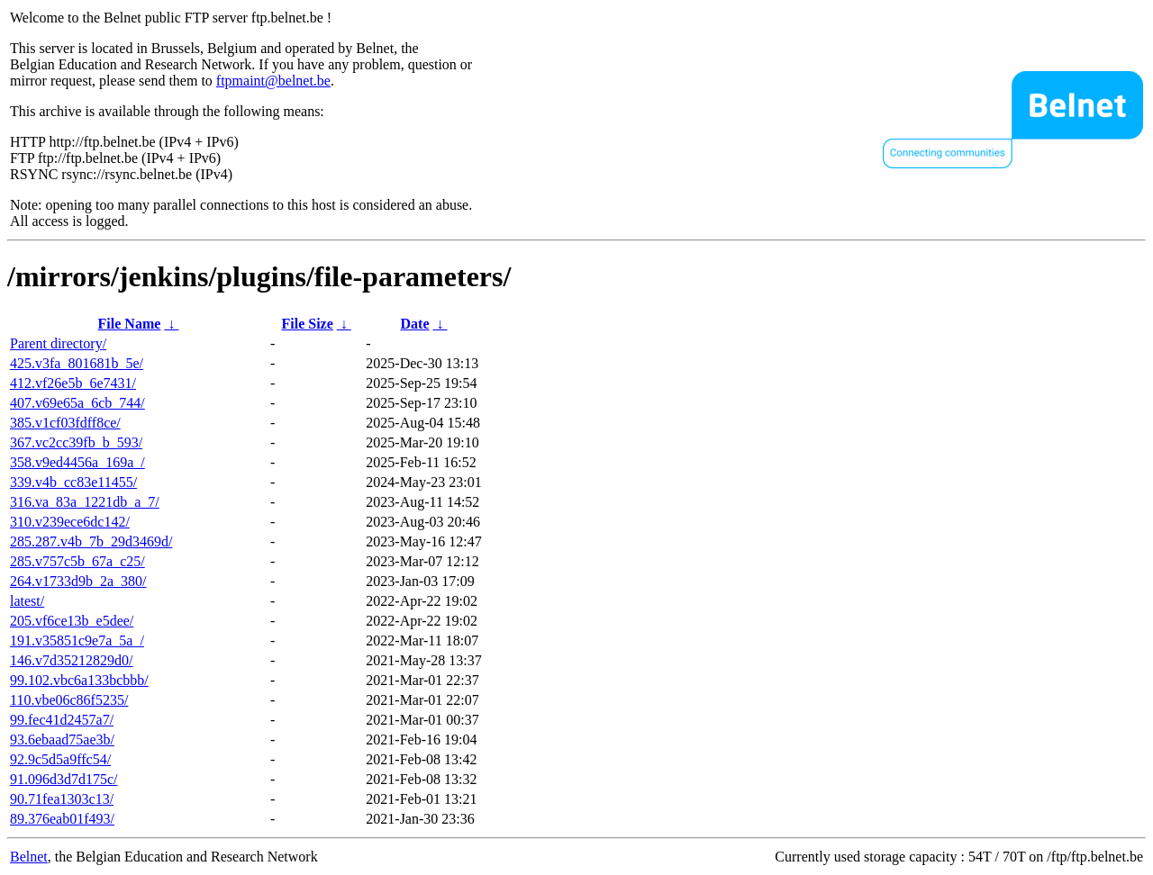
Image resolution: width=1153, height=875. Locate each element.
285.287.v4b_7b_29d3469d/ (91, 541)
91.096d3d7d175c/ (64, 779)
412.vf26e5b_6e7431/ (73, 383)
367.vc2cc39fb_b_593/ (76, 442)
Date (415, 323)
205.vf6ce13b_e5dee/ (71, 620)
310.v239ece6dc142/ (70, 521)
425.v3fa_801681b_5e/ (76, 363)
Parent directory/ (58, 343)
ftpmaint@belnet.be (273, 80)
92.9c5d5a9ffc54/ (60, 759)
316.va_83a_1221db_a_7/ (84, 502)
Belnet (29, 856)
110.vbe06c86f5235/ (69, 700)
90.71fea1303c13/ (61, 799)
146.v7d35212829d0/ (71, 660)
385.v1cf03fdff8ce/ (65, 422)
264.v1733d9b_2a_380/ (78, 581)
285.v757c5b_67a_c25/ (77, 561)
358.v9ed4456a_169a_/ (77, 462)
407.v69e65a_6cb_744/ (77, 402)
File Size (306, 323)
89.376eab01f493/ (62, 818)
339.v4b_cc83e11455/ (73, 482)
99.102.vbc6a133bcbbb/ (79, 680)
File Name (129, 323)
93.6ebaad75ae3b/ (62, 739)
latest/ (27, 601)
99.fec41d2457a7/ (61, 719)
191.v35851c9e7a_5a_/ (77, 640)
